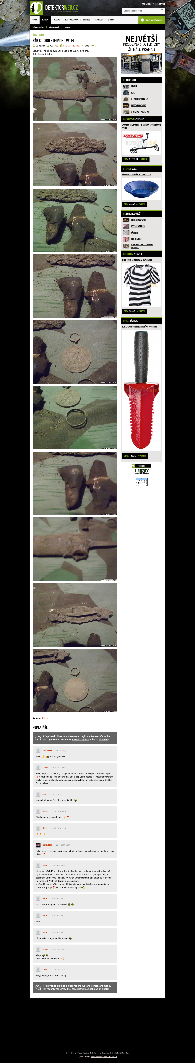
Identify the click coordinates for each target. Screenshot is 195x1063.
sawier (45, 767)
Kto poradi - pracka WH (140, 111)
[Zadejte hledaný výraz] (143, 11)
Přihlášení (146, 4)
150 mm (134, 86)
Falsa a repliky (38, 27)
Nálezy (45, 20)
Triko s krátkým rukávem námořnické (137, 260)
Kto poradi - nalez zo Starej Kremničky (142, 246)
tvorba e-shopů (96, 1057)
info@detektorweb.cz (121, 1053)
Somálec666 (47, 750)
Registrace (160, 4)
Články (57, 20)
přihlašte (103, 739)
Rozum (45, 811)
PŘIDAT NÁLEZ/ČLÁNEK (151, 21)
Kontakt (99, 20)
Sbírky (67, 27)
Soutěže (86, 20)
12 (95, 46)
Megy (45, 865)
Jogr (44, 794)
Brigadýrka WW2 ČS (138, 105)
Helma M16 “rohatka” (139, 99)
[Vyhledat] (162, 11)
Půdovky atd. (54, 27)
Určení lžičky (136, 239)
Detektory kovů (95, 1053)
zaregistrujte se (80, 739)
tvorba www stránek (110, 1057)
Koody (45, 828)
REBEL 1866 (47, 845)
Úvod (34, 20)
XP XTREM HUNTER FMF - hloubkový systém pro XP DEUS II (141, 127)
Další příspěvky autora (71, 46)
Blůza (133, 92)
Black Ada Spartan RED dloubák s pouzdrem (139, 326)
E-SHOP (111, 20)
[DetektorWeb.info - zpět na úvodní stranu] (55, 8)
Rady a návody (71, 20)
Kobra (57, 46)
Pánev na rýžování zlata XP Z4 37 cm (136, 174)
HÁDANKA (134, 232)
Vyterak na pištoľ (138, 226)
